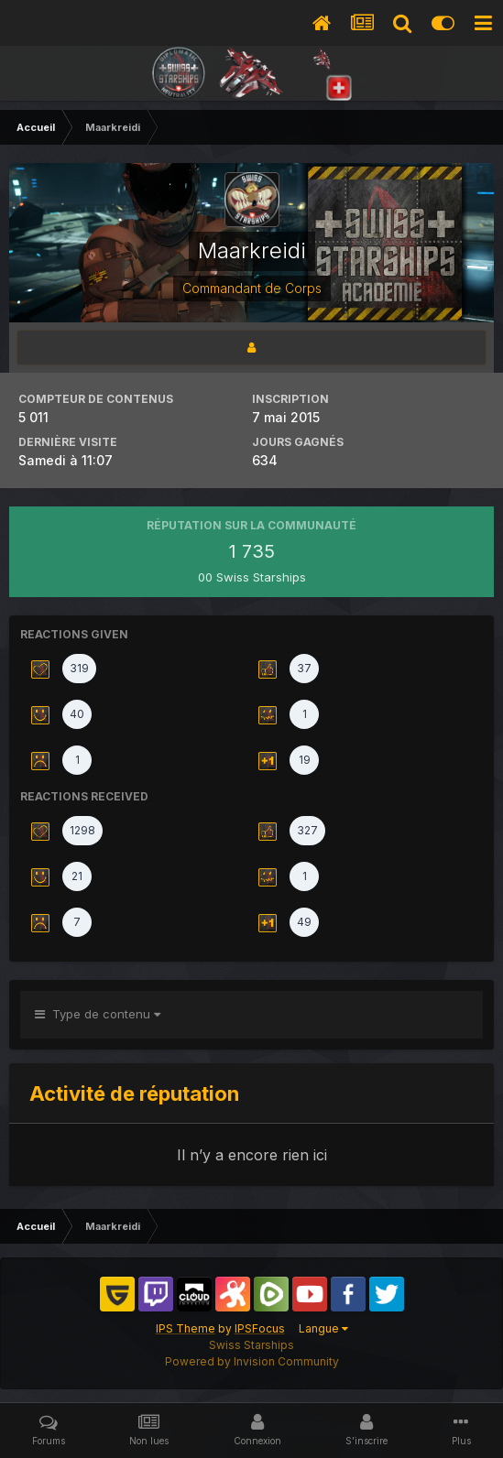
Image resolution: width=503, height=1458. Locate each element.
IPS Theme (185, 1328)
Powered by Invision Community (252, 1361)
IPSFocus (260, 1328)
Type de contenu (97, 1013)
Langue (323, 1328)
